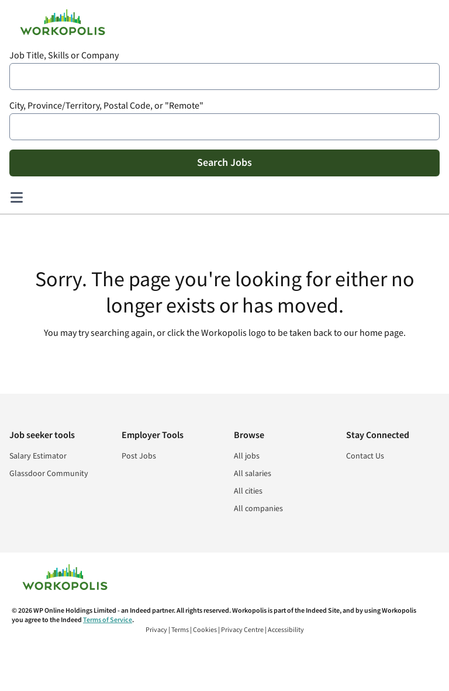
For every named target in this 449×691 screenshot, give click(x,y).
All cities (248, 491)
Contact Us (365, 456)
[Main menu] (16, 197)
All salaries (252, 473)
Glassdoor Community (48, 473)
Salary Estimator (38, 456)
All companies (258, 509)
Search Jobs (224, 162)
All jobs (247, 456)
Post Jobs (139, 456)
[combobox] (224, 76)
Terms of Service (107, 620)
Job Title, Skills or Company (64, 56)
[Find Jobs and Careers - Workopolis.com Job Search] (62, 22)
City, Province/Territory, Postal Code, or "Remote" (106, 106)
